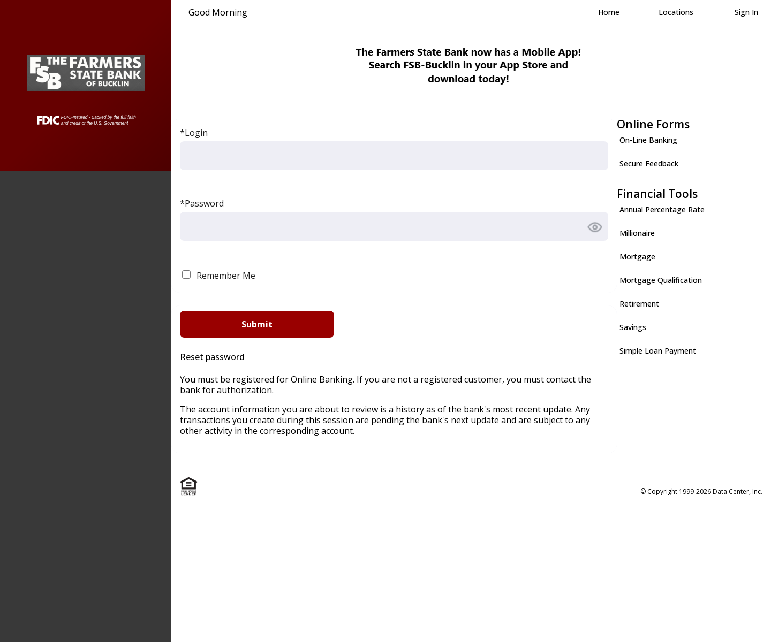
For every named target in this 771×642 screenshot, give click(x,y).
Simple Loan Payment (657, 351)
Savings (632, 327)
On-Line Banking (648, 140)
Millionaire (637, 233)
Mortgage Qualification (660, 280)
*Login (194, 133)
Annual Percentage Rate (662, 209)
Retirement (639, 304)
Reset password (212, 357)
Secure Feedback (648, 163)
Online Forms (653, 124)
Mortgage (637, 256)
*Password (202, 203)
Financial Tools (657, 193)
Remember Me (225, 275)
